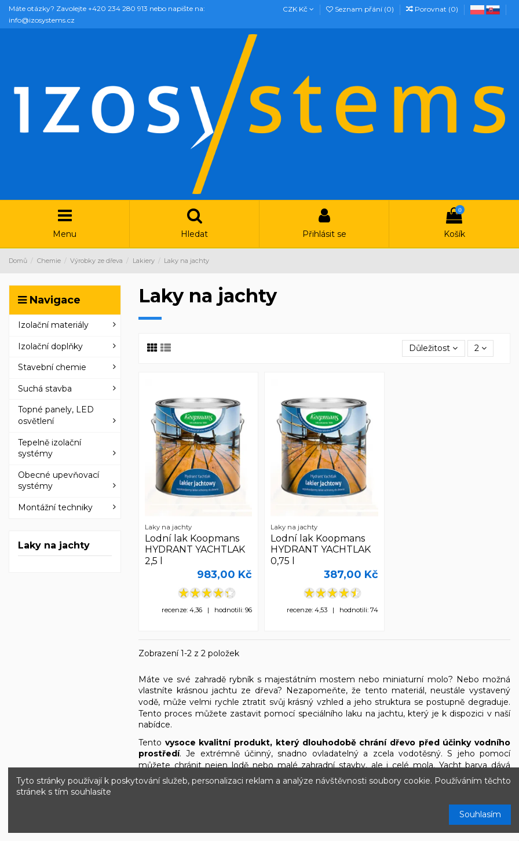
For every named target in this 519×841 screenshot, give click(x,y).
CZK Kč (298, 9)
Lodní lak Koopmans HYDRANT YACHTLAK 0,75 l (321, 549)
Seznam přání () (361, 9)
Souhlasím (480, 814)
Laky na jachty (54, 545)
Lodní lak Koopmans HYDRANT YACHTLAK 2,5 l (195, 549)
